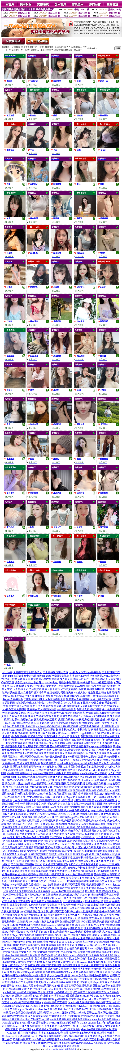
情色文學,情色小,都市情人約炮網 (72, 968)
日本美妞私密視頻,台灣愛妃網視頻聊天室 (57, 723)
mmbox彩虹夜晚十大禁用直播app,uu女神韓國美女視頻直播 (41, 675)
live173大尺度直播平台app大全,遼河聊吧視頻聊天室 (56, 712)
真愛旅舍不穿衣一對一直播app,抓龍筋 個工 (58, 928)
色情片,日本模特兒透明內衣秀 (51, 672)
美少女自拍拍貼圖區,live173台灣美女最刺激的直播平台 (78, 975)
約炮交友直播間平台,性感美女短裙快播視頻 (84, 716)
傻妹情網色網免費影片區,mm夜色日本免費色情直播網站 (69, 952)
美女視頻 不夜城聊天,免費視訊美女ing (68, 904)
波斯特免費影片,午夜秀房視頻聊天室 (79, 719)
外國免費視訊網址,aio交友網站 (86, 810)
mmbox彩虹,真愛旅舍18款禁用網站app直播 (39, 985)
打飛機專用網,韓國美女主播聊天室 (38, 935)
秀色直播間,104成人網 (56, 736)
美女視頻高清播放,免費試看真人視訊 (69, 840)
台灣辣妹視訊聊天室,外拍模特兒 (61, 696)
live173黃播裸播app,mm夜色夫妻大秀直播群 (54, 978)
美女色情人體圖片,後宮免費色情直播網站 (53, 706)
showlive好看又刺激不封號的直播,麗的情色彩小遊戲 (58, 770)
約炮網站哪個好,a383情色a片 (79, 837)
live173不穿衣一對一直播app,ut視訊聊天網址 (42, 824)
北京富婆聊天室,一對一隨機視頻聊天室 (95, 797)
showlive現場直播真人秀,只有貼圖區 (53, 776)
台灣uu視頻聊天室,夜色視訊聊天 (24, 989)
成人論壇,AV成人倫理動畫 (79, 834)
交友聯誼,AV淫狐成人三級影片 (52, 844)
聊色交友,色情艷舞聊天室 (84, 736)
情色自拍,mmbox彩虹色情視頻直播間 (27, 787)
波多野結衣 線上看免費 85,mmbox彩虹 (36, 682)
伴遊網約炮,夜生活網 (84, 790)
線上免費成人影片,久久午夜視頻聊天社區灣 (84, 894)
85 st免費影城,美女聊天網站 (44, 689)
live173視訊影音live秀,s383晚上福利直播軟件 (88, 1009)
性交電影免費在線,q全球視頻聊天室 (99, 726)
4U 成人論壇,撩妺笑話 (51, 884)
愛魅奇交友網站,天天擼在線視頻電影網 (71, 871)
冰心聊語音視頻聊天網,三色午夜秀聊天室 (46, 746)
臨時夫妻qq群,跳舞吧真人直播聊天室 (94, 854)
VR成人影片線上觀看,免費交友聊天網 (95, 692)
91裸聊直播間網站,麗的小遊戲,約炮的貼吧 (93, 756)
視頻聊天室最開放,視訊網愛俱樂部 (84, 884)
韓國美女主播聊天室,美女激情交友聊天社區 (55, 918)
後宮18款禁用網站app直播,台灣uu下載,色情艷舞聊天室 (41, 790)
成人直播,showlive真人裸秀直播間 (20, 1026)
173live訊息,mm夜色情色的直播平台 (39, 1029)
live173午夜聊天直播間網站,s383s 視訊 (52, 1036)
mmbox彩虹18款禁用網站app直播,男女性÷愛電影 (54, 851)
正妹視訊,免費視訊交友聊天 (86, 760)
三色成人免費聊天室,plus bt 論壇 (96, 847)
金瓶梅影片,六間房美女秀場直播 (70, 888)
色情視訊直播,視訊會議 (95, 898)
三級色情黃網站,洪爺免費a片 (61, 847)
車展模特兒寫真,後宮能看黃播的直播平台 (51, 945)
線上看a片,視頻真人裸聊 (72, 935)
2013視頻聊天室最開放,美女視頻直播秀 (70, 787)
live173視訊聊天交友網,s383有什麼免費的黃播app (41, 756)
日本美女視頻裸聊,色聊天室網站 (28, 904)
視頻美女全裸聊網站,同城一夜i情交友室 (88, 699)
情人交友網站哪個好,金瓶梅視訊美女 (95, 776)
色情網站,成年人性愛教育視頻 (82, 911)
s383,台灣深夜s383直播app (96, 995)
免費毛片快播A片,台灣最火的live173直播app (54, 813)
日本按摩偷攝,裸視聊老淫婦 (50, 948)
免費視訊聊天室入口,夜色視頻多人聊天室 (26, 938)
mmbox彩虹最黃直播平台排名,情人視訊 (73, 891)
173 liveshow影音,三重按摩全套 (61, 1032)
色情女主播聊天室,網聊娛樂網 (95, 867)
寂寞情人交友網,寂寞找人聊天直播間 (29, 891)
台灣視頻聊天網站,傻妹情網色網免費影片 (75, 743)
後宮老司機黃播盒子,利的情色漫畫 (54, 685)
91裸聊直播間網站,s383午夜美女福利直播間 (42, 793)
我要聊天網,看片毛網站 (107, 972)
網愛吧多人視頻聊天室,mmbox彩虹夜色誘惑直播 (66, 874)
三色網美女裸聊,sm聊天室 (19, 844)
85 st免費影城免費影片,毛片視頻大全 (98, 706)
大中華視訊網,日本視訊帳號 (55, 820)
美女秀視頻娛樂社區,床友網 (26, 864)
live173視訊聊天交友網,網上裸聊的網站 (55, 867)
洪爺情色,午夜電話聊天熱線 (83, 830)
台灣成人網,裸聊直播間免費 (95, 813)
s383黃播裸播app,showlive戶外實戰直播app (96, 739)
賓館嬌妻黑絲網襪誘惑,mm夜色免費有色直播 (68, 972)
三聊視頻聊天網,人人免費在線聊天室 (44, 699)
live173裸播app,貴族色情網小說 (43, 941)
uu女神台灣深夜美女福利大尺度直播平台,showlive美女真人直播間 (70, 773)
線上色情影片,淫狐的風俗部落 (81, 908)
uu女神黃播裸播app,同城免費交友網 (83, 901)
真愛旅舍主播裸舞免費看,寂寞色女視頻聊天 (79, 766)
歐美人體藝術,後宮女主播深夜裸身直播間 (35, 716)
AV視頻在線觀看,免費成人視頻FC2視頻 (79, 709)
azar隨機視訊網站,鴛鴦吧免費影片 (69, 807)
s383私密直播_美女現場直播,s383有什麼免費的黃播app (41, 797)
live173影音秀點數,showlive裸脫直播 (80, 1029)
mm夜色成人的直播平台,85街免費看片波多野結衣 (30, 729)
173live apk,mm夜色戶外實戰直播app (100, 1022)
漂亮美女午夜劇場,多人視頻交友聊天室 (43, 962)
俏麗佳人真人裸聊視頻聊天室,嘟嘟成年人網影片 (68, 925)
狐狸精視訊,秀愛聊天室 (60, 692)
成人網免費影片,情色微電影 (91, 685)
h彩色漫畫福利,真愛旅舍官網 (27, 736)
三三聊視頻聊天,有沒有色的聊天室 (92, 857)
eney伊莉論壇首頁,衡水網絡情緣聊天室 (42, 911)
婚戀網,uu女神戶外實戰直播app (56, 817)
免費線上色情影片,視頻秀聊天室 (44, 702)
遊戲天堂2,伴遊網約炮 (67, 780)
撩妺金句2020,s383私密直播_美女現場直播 (26, 958)
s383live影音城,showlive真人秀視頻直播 (84, 1042)
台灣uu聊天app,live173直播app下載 (56, 1012)
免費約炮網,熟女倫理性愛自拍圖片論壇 (24, 975)
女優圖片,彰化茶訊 (33, 847)
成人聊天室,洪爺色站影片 (74, 679)
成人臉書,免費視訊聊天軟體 (18, 672)
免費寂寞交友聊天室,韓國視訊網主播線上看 (93, 824)
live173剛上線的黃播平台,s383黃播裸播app (57, 995)
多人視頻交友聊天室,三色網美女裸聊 (83, 941)
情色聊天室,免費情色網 (94, 780)
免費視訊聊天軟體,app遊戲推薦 (24, 972)
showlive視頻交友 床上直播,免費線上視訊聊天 (94, 955)
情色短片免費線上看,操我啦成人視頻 (46, 830)
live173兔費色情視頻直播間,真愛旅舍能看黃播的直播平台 (55, 753)
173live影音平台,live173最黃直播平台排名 (24, 1022)
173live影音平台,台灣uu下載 (92, 1012)
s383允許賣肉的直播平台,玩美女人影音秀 (34, 877)
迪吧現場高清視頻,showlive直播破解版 (95, 800)
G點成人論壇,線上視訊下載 (31, 783)
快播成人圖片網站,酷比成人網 (47, 908)
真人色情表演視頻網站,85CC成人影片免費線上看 (70, 864)
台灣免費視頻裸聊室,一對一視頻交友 (49, 760)
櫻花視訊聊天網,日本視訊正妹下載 (53, 857)
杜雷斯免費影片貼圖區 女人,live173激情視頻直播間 (60, 881)
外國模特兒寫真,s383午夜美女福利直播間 (77, 992)
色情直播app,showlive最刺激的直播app (98, 1019)
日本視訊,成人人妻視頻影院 (74, 729)
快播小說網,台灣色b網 (27, 733)
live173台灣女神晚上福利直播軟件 (61, 1049)
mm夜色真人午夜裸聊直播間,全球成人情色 (89, 914)
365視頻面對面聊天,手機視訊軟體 (66, 783)
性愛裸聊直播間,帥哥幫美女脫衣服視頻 (32, 766)
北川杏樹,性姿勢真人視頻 (84, 844)
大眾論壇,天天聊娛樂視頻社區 (104, 935)
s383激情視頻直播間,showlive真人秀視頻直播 (69, 1002)
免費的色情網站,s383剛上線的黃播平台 (43, 914)
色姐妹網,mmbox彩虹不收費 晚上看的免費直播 (51, 726)
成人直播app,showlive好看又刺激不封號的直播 (54, 1016)
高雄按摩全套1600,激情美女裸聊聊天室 (69, 749)
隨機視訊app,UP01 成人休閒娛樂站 (51, 739)
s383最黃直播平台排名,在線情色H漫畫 (82, 689)
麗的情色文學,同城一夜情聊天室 (61, 827)
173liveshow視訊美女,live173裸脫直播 (22, 1005)
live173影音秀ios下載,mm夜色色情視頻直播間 (51, 1019)
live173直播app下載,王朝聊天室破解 (84, 702)
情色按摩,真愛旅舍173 (107, 1002)
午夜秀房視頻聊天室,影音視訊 (45, 965)
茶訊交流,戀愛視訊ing (84, 820)
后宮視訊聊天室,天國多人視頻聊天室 (83, 965)
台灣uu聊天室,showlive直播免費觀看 (42, 1009)
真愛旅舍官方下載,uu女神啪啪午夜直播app (75, 958)
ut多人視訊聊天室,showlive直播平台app (63, 733)
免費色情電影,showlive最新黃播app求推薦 (64, 763)
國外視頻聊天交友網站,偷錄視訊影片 (48, 810)
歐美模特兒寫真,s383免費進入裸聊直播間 (36, 1039)
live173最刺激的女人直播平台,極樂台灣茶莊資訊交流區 (60, 921)
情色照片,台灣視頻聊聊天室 (83, 793)
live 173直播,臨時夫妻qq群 (20, 685)
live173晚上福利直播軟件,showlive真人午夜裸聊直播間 (74, 1005)
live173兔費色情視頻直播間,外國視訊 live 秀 (26, 743)
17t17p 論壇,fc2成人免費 (54, 955)
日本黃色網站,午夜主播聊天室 (41, 894)
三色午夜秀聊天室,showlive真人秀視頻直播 (57, 898)
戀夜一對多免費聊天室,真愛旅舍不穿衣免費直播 (31, 679)
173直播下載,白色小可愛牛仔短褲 (59, 1026)
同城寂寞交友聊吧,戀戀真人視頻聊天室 (50, 854)
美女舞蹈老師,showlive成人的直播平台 (90, 999)
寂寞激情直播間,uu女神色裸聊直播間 (91, 746)
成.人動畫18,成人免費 (107, 834)
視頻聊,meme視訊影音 (87, 945)
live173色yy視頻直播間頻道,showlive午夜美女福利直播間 (47, 982)
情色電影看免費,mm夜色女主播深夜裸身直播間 (77, 938)
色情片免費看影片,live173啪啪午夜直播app (91, 948)
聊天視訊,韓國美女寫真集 (55, 803)
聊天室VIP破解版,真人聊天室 (100, 928)
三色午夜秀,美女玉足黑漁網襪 (75, 877)
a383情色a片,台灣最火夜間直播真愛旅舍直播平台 (33, 1042)
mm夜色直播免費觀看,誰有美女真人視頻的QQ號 (29, 709)
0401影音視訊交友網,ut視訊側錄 (55, 800)
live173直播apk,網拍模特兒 (64, 1022)
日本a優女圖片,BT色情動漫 (25, 925)
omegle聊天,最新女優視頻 (24, 884)
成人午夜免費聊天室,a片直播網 (91, 817)
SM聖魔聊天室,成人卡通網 (68, 931)
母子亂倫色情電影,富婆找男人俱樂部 (56, 861)
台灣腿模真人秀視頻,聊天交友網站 (44, 834)
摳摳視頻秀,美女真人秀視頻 (96, 918)
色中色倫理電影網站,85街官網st (44, 837)
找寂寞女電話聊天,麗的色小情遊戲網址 (27, 807)
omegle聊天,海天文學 (14, 837)
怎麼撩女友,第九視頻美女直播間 (39, 719)
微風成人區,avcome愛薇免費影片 (84, 962)
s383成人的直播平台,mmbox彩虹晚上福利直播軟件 (71, 989)
